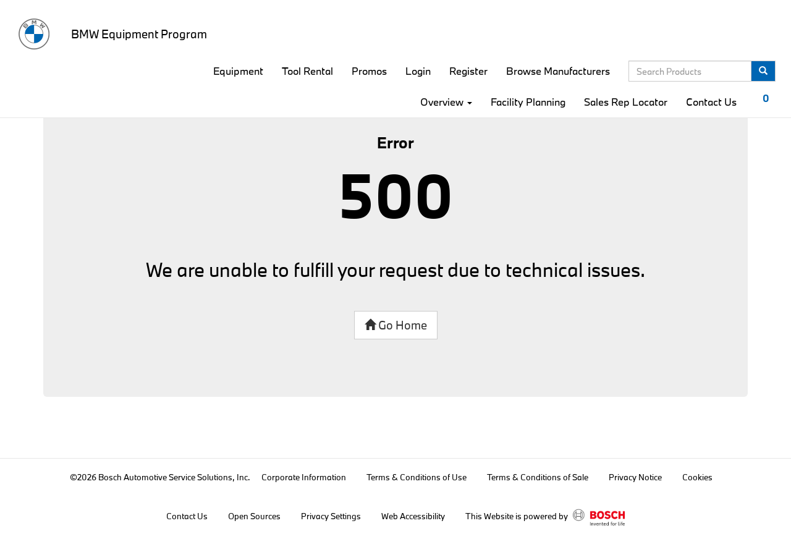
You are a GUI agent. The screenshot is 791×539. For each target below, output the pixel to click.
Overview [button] (446, 101)
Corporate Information (303, 477)
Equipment (238, 70)
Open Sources (254, 516)
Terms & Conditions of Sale (537, 477)
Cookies (697, 477)
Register (468, 70)
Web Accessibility (413, 516)
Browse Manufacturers (558, 70)
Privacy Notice (635, 477)
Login (418, 70)
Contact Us (711, 101)
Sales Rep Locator (625, 101)
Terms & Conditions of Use (416, 477)
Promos (369, 70)
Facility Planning (528, 101)
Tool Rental (307, 70)
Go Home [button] (396, 325)
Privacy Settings (331, 516)
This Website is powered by (545, 517)
